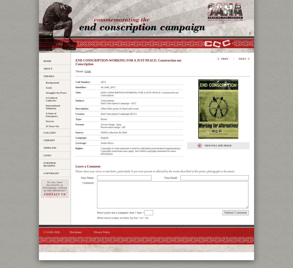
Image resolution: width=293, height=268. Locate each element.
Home (47, 61)
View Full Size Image (218, 145)
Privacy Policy (102, 232)
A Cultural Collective (51, 99)
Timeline (49, 147)
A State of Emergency (52, 114)
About (47, 68)
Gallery (49, 132)
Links (47, 155)
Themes (48, 76)
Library (49, 140)
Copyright (51, 173)
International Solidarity (53, 107)
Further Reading (49, 164)
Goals (49, 87)
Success (50, 121)
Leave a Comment (88, 166)
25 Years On (52, 126)
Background (52, 82)
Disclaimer (76, 232)
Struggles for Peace (56, 92)
